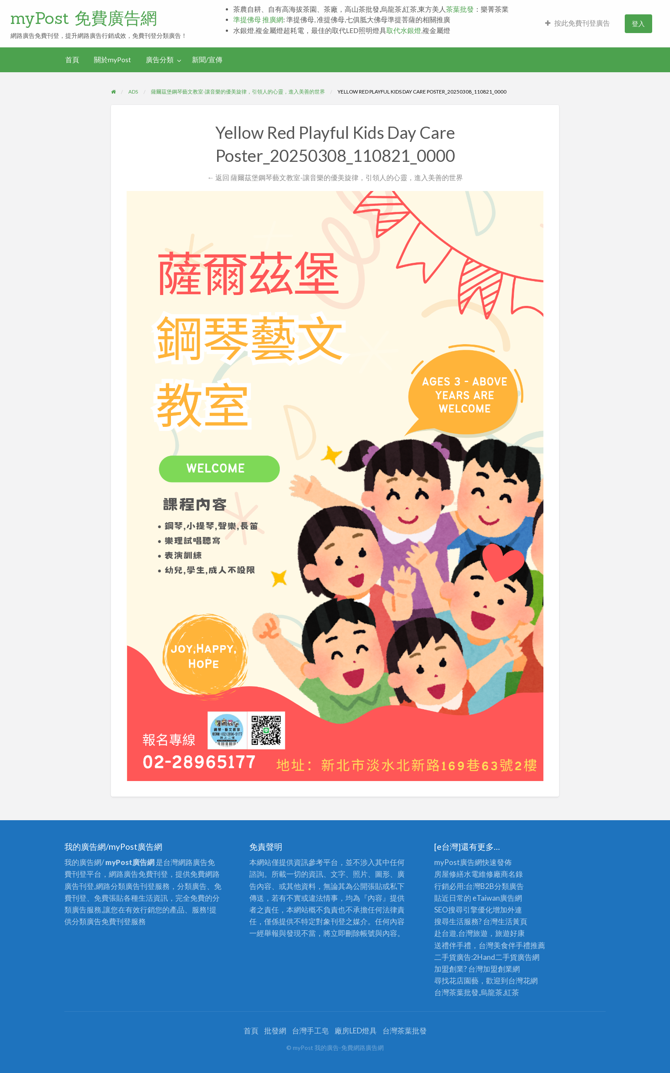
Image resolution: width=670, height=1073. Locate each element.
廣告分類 (160, 60)
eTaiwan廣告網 (497, 897)
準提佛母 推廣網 (258, 19)
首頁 (72, 60)
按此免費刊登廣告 (577, 23)
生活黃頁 (512, 921)
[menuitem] (577, 23)
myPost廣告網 (458, 862)
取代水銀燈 (403, 30)
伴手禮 (519, 945)
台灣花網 (523, 980)
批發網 (275, 1030)
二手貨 (506, 957)
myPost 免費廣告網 (83, 17)
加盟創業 (498, 968)
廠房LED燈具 (356, 1030)
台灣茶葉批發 (456, 992)
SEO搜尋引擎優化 (463, 909)
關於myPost (112, 60)
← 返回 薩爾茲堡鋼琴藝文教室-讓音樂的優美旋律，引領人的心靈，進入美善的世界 (335, 177)
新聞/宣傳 (207, 60)
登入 (638, 23)
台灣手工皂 (310, 1030)
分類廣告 (509, 886)
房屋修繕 (449, 874)
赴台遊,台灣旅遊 (461, 933)
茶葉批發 (460, 9)
